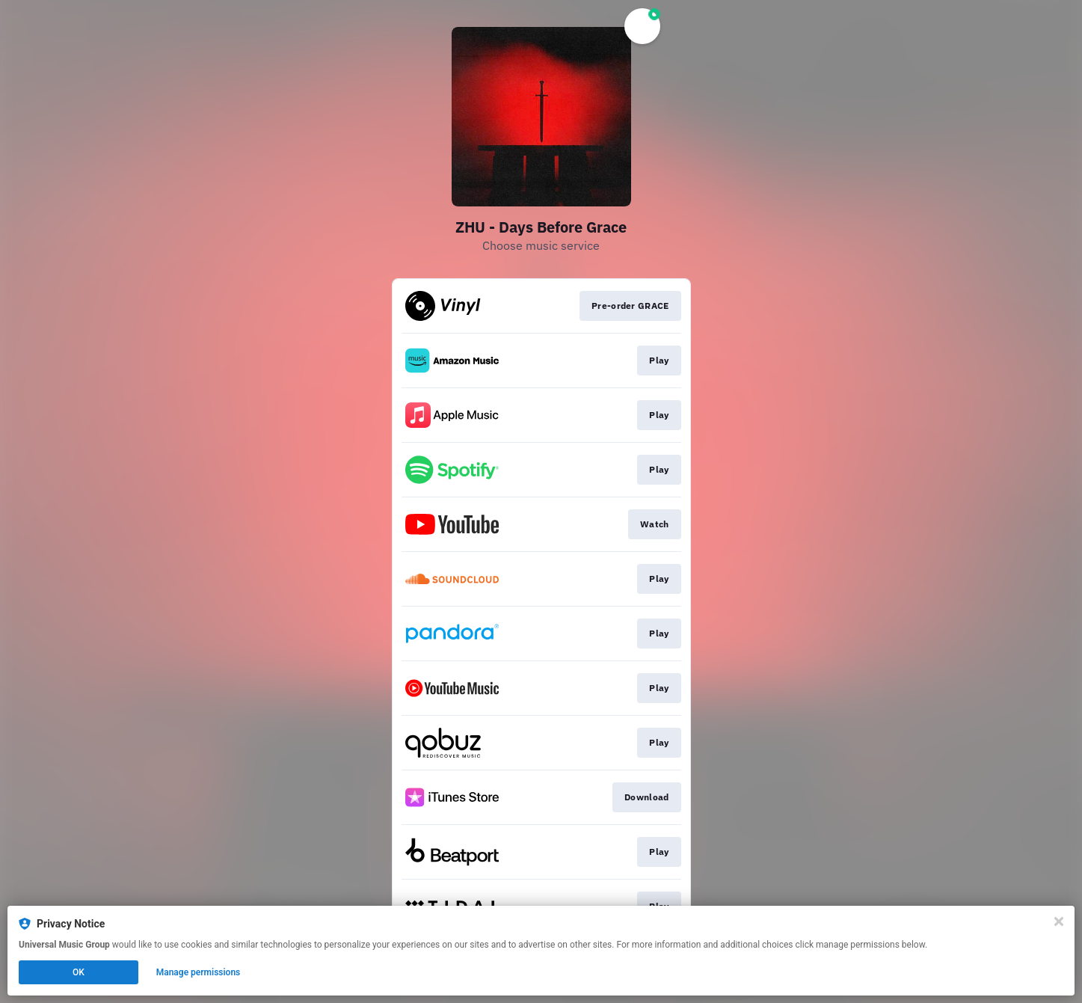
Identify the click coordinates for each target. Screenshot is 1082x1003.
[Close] (1059, 921)
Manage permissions (198, 972)
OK (78, 972)
